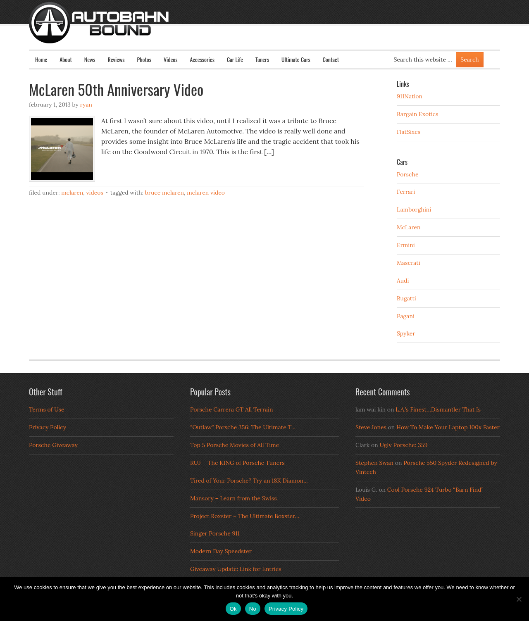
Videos (171, 59)
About (66, 59)
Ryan (86, 104)
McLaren (72, 192)
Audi (403, 280)
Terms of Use (46, 409)
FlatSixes (408, 132)
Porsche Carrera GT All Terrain (231, 409)
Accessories (202, 59)
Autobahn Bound (277, 30)
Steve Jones (370, 427)
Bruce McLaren (164, 192)
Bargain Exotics (417, 114)
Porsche (408, 174)
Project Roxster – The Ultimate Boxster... (244, 516)
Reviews (116, 59)
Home (41, 59)
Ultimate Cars (295, 59)
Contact (331, 59)
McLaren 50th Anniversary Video (116, 89)
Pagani (406, 316)
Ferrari (406, 191)
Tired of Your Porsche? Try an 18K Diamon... (249, 480)
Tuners (262, 59)
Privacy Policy (47, 427)
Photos (144, 59)
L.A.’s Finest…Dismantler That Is (438, 409)
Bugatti (406, 298)
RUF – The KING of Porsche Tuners (237, 462)
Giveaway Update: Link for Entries (235, 569)
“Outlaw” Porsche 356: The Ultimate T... (242, 427)
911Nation (409, 96)
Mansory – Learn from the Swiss (233, 498)
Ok (233, 609)
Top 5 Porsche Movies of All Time (234, 445)
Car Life (235, 59)
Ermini (406, 245)
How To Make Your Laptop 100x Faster (448, 427)
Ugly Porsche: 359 (403, 445)
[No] (519, 599)
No (252, 609)
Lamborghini (414, 209)
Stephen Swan (374, 462)
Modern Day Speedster (221, 551)
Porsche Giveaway (53, 445)
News (89, 59)
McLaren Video (206, 192)
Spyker (406, 333)
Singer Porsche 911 (215, 533)
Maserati (408, 262)
